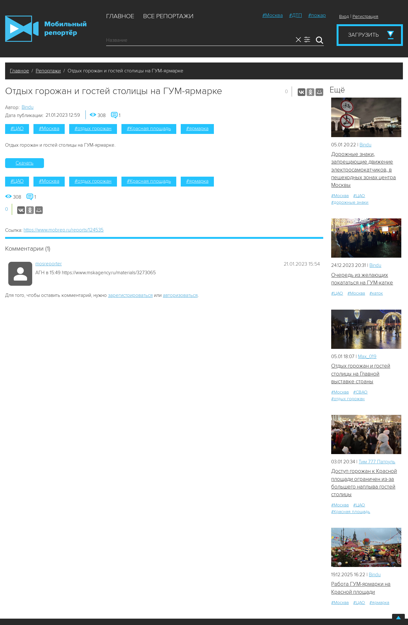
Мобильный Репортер (45, 29)
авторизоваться (180, 295)
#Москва (272, 15)
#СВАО (360, 392)
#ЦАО (17, 128)
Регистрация (365, 16)
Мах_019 (367, 356)
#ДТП (295, 15)
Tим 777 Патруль (377, 462)
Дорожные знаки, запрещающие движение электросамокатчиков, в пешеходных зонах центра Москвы (363, 169)
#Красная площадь (149, 128)
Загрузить (363, 34)
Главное (120, 16)
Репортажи (48, 71)
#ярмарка (197, 128)
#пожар (317, 15)
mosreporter (48, 264)
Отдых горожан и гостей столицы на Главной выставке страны (360, 374)
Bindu (27, 107)
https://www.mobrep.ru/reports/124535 (64, 230)
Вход (344, 16)
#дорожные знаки (349, 202)
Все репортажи (168, 16)
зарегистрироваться (130, 295)
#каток (376, 293)
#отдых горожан (93, 128)
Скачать (24, 163)
